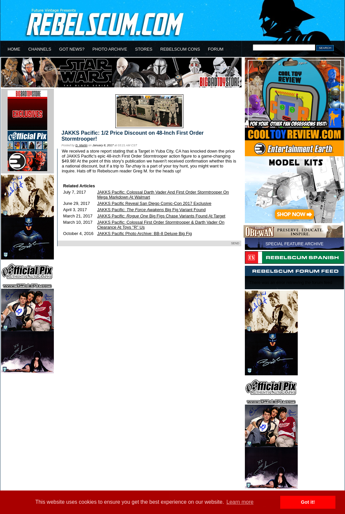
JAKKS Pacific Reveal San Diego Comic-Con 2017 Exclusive (154, 203)
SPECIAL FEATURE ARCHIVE (294, 243)
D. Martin (81, 145)
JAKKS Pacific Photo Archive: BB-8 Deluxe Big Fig (144, 233)
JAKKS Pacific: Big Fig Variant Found (151, 209)
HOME (14, 49)
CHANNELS (39, 49)
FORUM (215, 49)
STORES (143, 49)
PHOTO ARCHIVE (110, 49)
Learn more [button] (239, 502)
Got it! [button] (308, 502)
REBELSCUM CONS (180, 49)
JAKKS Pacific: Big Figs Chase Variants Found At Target (161, 215)
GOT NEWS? (72, 49)
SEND (235, 243)
